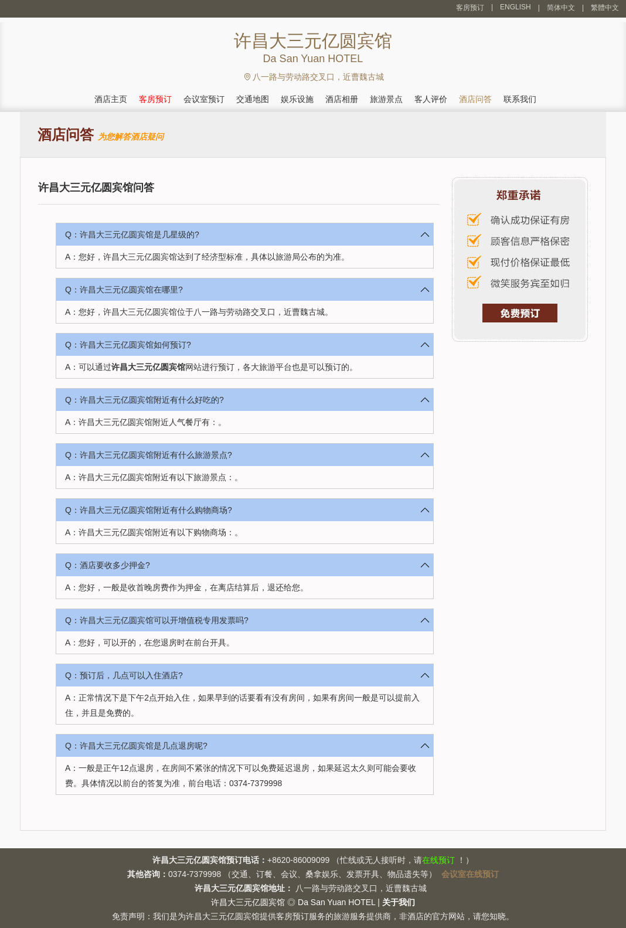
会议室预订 (203, 99)
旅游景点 (386, 99)
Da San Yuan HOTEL (336, 902)
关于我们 (398, 902)
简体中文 (561, 8)
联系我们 (519, 99)
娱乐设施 (297, 99)
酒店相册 (341, 99)
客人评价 (430, 99)
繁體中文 (605, 8)
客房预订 (470, 8)
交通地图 (252, 99)
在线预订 (438, 860)
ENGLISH (515, 7)
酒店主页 (110, 99)
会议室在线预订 (470, 874)
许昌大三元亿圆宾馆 (148, 367)
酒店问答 (475, 99)
